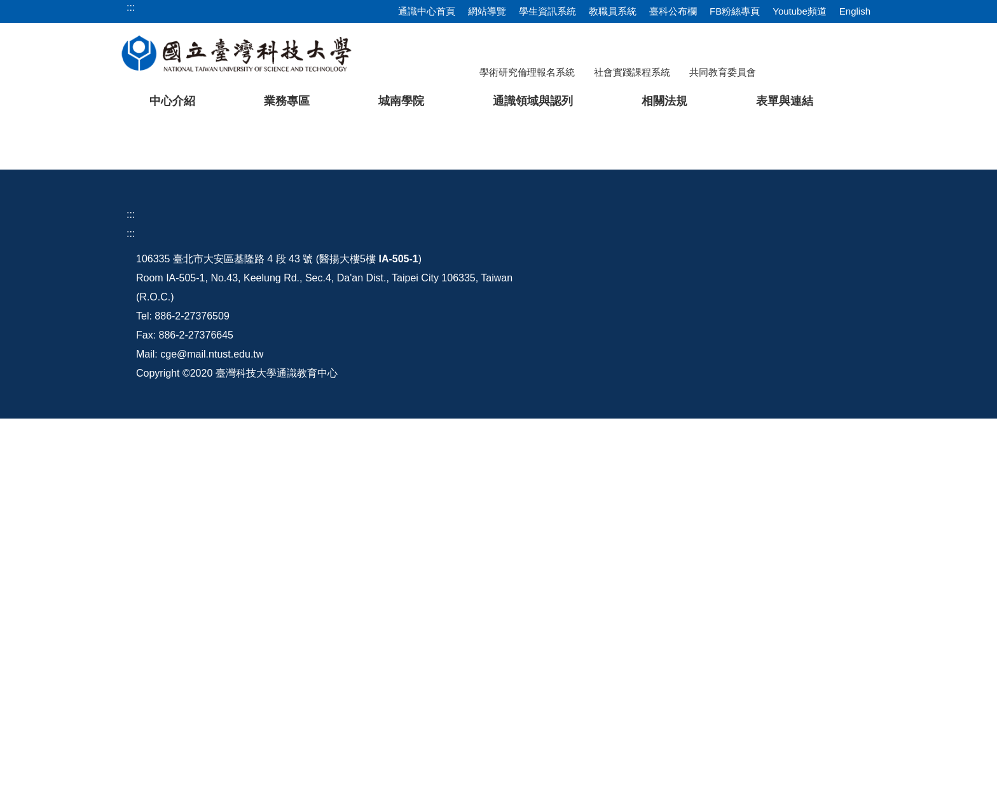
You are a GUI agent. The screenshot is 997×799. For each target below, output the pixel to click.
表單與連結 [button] (784, 101)
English (854, 11)
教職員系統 (612, 11)
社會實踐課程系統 (632, 72)
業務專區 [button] (287, 101)
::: (131, 526)
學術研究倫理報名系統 (527, 72)
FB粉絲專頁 (735, 11)
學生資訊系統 (547, 11)
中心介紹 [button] (172, 101)
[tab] (688, 425)
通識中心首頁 (426, 11)
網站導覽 (487, 11)
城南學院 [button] (401, 101)
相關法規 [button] (664, 101)
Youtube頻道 (800, 11)
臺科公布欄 (673, 11)
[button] (30, 277)
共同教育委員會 (722, 72)
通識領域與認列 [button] (533, 101)
